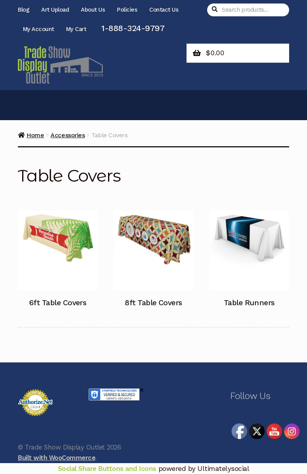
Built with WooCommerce (56, 458)
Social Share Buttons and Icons (107, 468)
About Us (93, 9)
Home (35, 135)
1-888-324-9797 (132, 28)
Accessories (68, 135)
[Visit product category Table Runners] (249, 263)
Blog (23, 9)
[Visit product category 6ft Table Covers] (58, 263)
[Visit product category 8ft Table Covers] (153, 263)
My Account (38, 29)
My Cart (76, 29)
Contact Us (163, 9)
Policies (127, 9)
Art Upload (55, 9)
